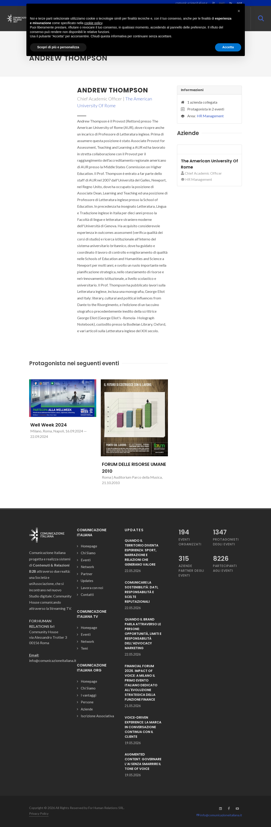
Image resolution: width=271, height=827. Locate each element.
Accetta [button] (228, 47)
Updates (87, 581)
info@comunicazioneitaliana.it (219, 815)
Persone (87, 702)
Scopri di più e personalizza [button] (58, 47)
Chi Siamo (88, 553)
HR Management (210, 116)
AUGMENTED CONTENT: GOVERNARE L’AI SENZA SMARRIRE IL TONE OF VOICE (143, 761)
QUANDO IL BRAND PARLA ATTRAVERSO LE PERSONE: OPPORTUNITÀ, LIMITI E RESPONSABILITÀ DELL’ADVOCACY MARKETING (143, 633)
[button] (239, 11)
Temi (84, 648)
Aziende (87, 709)
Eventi (86, 560)
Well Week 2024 (48, 425)
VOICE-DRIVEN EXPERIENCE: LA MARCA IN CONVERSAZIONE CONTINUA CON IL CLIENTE (143, 727)
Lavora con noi (92, 588)
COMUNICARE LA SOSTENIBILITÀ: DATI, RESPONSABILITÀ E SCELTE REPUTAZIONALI (141, 592)
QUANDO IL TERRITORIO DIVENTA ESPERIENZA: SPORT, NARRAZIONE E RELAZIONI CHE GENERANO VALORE (141, 552)
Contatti (87, 594)
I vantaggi (88, 695)
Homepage (89, 546)
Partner (87, 574)
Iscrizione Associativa (97, 716)
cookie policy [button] (93, 23)
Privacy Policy (38, 813)
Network (87, 567)
